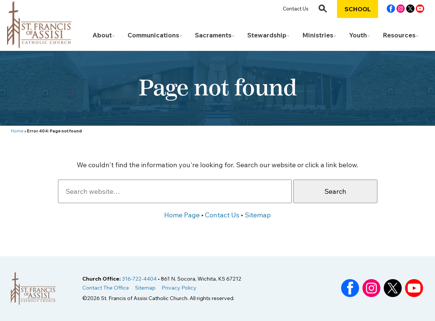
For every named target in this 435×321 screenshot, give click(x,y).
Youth (358, 35)
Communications (153, 35)
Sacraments (213, 35)
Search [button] (335, 191)
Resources (399, 35)
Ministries (317, 35)
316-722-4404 (139, 278)
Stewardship (267, 35)
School (357, 9)
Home (17, 131)
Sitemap (258, 215)
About (102, 35)
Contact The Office (105, 287)
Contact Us (296, 9)
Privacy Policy (179, 287)
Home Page (182, 215)
